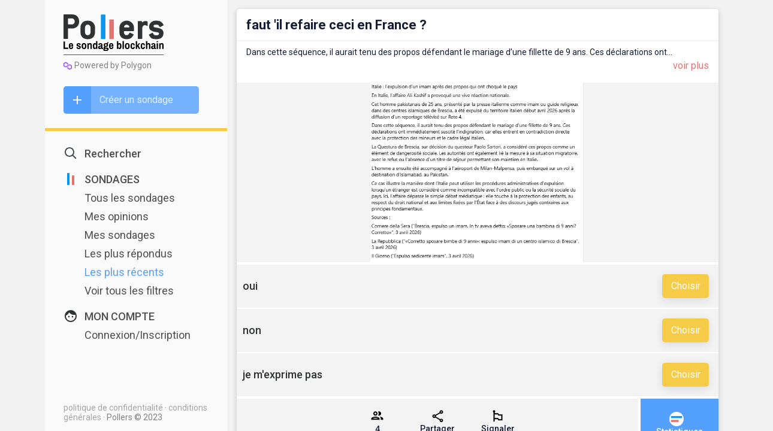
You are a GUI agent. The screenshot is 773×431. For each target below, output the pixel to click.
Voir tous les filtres (129, 290)
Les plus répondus (128, 253)
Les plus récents (124, 272)
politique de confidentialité (114, 407)
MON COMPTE (119, 316)
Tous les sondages (129, 198)
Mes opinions (116, 216)
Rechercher (112, 153)
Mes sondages (119, 235)
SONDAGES (112, 179)
